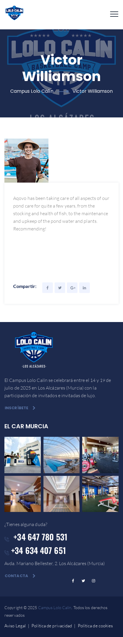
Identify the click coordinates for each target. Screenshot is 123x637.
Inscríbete (20, 408)
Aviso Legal (15, 625)
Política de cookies (95, 625)
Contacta (20, 576)
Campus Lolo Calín (55, 607)
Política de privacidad (51, 625)
